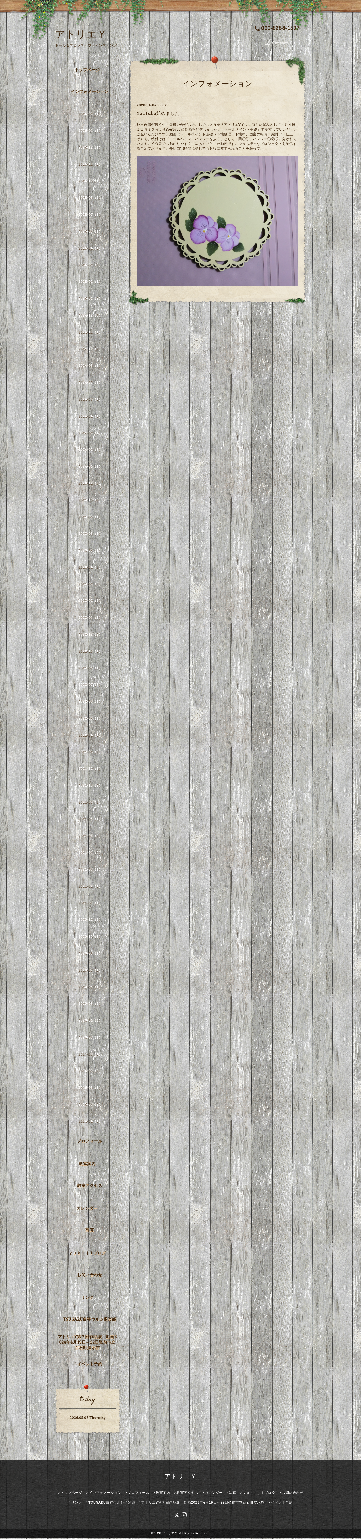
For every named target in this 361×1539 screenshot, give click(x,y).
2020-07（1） (90, 971)
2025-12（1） (90, 148)
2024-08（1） (90, 366)
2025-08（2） (90, 198)
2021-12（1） (90, 769)
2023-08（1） (90, 534)
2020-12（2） (90, 920)
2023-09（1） (90, 517)
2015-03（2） (90, 1105)
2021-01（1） (90, 903)
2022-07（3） (90, 685)
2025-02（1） (90, 282)
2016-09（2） (90, 1071)
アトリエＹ (81, 34)
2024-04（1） (90, 417)
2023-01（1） (90, 618)
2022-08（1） (90, 668)
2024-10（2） (90, 349)
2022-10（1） (90, 652)
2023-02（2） (90, 601)
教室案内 (87, 1164)
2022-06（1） (90, 702)
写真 (89, 1230)
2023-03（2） (90, 584)
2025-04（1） (90, 249)
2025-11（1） (90, 165)
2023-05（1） (90, 551)
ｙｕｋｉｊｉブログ (87, 1253)
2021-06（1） (90, 819)
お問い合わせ (89, 1275)
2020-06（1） (90, 987)
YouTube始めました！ (160, 114)
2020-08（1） (90, 954)
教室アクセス (89, 1186)
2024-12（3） (90, 316)
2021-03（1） (90, 870)
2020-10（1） (90, 937)
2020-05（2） (90, 1004)
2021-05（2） (90, 836)
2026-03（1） (90, 114)
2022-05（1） (90, 719)
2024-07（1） (90, 383)
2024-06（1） (90, 400)
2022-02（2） (90, 752)
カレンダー (87, 1209)
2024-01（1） (90, 467)
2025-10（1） (90, 181)
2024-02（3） (90, 450)
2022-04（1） (90, 736)
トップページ (87, 70)
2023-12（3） (90, 484)
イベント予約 (89, 1364)
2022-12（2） (90, 635)
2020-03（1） (90, 1038)
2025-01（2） (90, 299)
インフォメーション (89, 92)
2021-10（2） (90, 786)
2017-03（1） (90, 1055)
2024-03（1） (90, 433)
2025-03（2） (90, 265)
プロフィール (89, 1141)
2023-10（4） (90, 500)
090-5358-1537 (277, 28)
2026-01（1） (90, 131)
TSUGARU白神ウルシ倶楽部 (89, 1319)
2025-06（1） (90, 232)
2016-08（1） (90, 1088)
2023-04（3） (90, 568)
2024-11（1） (90, 333)
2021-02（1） (90, 887)
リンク (87, 1298)
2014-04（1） (90, 1122)
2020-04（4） (90, 1021)
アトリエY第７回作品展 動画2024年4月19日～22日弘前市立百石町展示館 (87, 1343)
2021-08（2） (90, 803)
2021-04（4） (90, 853)
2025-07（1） (90, 215)
